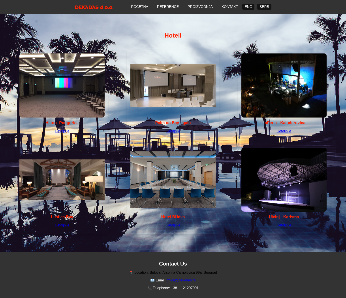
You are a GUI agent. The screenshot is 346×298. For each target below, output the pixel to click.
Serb (264, 7)
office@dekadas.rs (181, 280)
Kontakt (230, 7)
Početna (139, 7)
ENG (248, 7)
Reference (168, 7)
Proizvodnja (200, 7)
